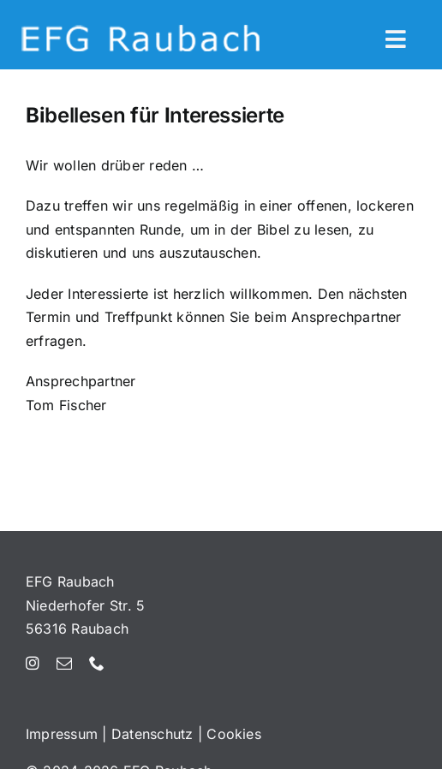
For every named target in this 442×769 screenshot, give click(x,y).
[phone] (97, 663)
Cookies (233, 733)
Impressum (62, 733)
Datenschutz (152, 733)
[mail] (64, 663)
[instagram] (32, 663)
